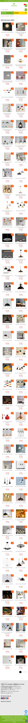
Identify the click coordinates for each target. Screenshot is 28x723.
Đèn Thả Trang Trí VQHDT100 (20, 162)
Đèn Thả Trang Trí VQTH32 (7, 291)
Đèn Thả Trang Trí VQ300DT (7, 308)
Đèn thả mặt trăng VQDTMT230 (7, 32)
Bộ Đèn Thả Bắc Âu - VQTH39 (7, 178)
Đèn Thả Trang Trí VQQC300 (7, 502)
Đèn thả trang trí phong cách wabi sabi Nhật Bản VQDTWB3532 (7, 49)
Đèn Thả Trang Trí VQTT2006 (20, 437)
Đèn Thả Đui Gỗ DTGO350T (21, 389)
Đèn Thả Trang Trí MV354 (7, 340)
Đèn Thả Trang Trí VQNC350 (21, 178)
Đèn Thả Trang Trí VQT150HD (7, 486)
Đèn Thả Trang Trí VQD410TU (20, 291)
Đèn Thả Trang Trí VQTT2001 (7, 454)
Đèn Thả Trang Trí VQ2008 (7, 567)
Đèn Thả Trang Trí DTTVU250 (7, 405)
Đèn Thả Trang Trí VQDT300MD (21, 308)
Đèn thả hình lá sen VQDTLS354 (21, 340)
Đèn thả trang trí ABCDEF (20, 210)
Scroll (26, 721)
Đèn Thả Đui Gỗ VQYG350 (7, 389)
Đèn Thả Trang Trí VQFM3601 (20, 502)
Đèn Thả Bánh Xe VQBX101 (21, 551)
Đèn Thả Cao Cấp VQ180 (20, 632)
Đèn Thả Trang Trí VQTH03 (21, 324)
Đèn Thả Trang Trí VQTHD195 (7, 616)
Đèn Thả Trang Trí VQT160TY (20, 486)
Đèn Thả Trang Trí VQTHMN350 (7, 97)
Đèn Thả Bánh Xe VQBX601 (21, 535)
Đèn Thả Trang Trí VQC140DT (20, 470)
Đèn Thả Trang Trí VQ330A (21, 567)
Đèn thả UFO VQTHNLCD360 (21, 80)
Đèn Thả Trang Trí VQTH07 (7, 648)
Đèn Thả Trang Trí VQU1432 (7, 470)
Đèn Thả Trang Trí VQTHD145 (20, 600)
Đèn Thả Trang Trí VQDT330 (7, 519)
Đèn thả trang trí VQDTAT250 (20, 356)
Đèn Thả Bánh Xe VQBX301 (7, 551)
